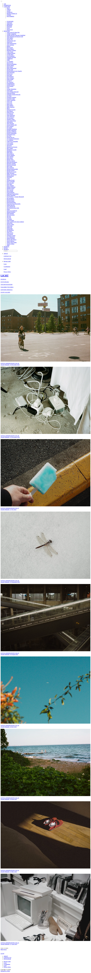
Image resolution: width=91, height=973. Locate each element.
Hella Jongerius (10, 107)
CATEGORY (7, 6)
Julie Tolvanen (10, 123)
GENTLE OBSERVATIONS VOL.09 (10, 364)
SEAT (8, 8)
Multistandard (10, 176)
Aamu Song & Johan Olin (13, 32)
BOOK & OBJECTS (12, 13)
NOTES (6, 248)
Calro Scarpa (10, 51)
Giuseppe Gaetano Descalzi (13, 94)
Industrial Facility (11, 109)
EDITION (9, 27)
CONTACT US (7, 256)
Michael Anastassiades (12, 169)
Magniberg (9, 151)
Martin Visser (10, 159)
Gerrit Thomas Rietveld (12, 91)
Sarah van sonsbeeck (12, 210)
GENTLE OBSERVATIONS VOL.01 (10, 943)
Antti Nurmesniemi (11, 43)
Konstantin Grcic (11, 134)
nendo (8, 178)
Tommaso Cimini (11, 235)
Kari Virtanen (10, 126)
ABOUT (6, 253)
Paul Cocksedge (11, 181)
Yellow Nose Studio (12, 242)
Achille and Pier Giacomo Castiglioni (16, 35)
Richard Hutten (10, 199)
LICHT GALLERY (5, 292)
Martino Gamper (11, 160)
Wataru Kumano (11, 238)
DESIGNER (7, 31)
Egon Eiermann (10, 72)
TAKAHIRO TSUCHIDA (7, 287)
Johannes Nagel (11, 119)
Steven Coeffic (10, 224)
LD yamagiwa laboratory (13, 138)
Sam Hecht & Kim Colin (13, 208)
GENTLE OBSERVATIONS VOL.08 (10, 436)
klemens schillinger (11, 131)
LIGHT (8, 10)
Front (8, 87)
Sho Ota (9, 216)
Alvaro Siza (10, 39)
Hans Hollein (10, 105)
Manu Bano (10, 152)
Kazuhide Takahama (12, 129)
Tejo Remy (9, 231)
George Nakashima (11, 89)
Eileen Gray (10, 74)
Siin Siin (9, 217)
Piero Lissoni (10, 189)
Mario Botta (10, 158)
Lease (5, 264)
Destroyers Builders (12, 64)
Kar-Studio (9, 127)
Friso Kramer (10, 86)
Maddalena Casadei (11, 149)
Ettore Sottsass (10, 78)
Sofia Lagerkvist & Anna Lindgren (15, 221)
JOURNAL (6, 246)
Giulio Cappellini (11, 100)
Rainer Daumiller (11, 195)
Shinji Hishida (10, 213)
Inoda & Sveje (10, 112)
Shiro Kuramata (11, 214)
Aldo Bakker (10, 38)
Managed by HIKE (5, 971)
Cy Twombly (10, 61)
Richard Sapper (10, 201)
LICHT (5, 275)
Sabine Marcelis (11, 205)
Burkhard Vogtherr (11, 50)
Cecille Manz (10, 54)
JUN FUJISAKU (5, 282)
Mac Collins (10, 148)
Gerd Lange (10, 90)
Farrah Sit (9, 80)
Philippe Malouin (11, 187)
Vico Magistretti (11, 237)
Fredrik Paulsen (11, 85)
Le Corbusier (10, 140)
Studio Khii (9, 226)
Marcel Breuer (10, 154)
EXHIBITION (7, 5)
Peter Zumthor (10, 185)
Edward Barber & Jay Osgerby (14, 71)
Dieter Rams (10, 67)
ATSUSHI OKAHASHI (6, 284)
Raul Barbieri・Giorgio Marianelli (15, 196)
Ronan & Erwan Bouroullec (14, 203)
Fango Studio (10, 79)
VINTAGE (9, 22)
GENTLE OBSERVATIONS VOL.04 (10, 726)
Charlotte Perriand (11, 57)
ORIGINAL (10, 24)
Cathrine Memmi (11, 53)
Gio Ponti (9, 96)
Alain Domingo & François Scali (15, 36)
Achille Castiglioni (11, 33)
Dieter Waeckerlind (11, 68)
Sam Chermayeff (11, 206)
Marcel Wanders (11, 155)
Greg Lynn (9, 101)
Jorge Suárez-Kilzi (11, 120)
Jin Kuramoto (10, 118)
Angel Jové (9, 42)
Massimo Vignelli (11, 163)
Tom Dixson (10, 234)
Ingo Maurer (10, 111)
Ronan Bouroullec (11, 202)
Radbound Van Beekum (12, 194)
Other (8, 245)
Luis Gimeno (10, 144)
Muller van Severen (11, 174)
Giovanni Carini (11, 98)
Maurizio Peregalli (11, 165)
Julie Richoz (10, 122)
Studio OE (9, 227)
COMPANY (10, 58)
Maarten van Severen (12, 147)
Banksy (8, 46)
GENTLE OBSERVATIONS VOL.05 (10, 653)
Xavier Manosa (10, 241)
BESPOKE (9, 25)
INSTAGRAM (7, 258)
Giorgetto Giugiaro (11, 97)
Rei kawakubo (10, 198)
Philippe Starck (10, 188)
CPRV (8, 60)
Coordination (7, 266)
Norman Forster (11, 180)
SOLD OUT (10, 29)
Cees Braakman (11, 56)
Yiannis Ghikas (10, 243)
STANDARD (10, 21)
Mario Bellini (10, 156)
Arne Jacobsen (10, 45)
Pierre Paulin (10, 191)
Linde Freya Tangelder (12, 141)
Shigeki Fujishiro (11, 212)
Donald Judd (10, 69)
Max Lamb (9, 166)
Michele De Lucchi (11, 171)
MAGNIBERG (10, 16)
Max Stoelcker (10, 167)
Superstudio (10, 228)
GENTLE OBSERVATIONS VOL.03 (10, 798)
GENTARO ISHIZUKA (7, 289)
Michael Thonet (11, 170)
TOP (5, 4)
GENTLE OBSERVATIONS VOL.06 (10, 581)
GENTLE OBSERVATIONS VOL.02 (10, 871)
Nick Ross (9, 145)
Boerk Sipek (10, 47)
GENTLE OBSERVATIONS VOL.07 (10, 509)
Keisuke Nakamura (11, 130)
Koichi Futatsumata (11, 133)
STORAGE (9, 12)
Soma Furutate (10, 220)
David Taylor (10, 62)
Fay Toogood (10, 82)
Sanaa (8, 209)
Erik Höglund (10, 76)
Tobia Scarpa (10, 232)
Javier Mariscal (10, 116)
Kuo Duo (9, 136)
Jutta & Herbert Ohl (12, 125)
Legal (5, 269)
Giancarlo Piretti (11, 93)
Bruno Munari (10, 49)
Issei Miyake (10, 114)
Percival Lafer (10, 183)
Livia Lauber (10, 143)
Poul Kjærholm (10, 192)
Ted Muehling (10, 230)
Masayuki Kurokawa (12, 162)
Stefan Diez (10, 223)
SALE (8, 28)
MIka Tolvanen (10, 173)
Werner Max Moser (11, 239)
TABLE (9, 9)
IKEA (8, 108)
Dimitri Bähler (10, 65)
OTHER (9, 15)
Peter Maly (9, 184)
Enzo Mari (9, 75)
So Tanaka (9, 219)
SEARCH (6, 249)
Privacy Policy (7, 271)
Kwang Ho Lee (10, 137)
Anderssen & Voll (11, 40)
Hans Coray (10, 104)
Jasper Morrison (11, 115)
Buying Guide (7, 261)
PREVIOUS (4, 949)
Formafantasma (10, 83)
